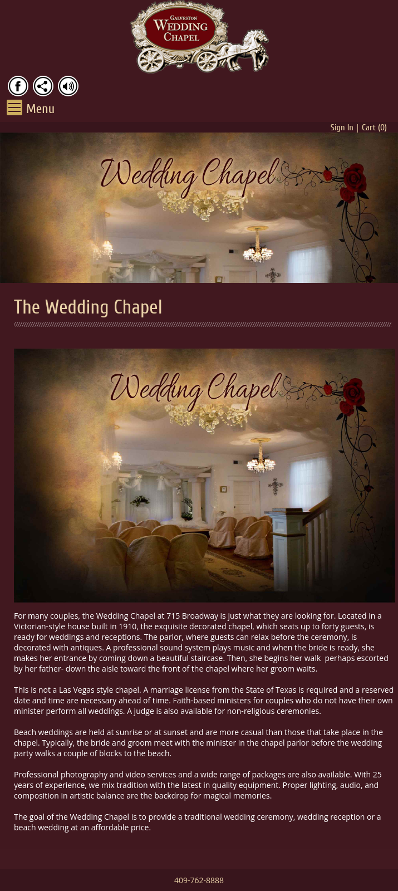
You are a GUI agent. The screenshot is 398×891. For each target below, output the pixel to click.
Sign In (342, 128)
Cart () (374, 128)
